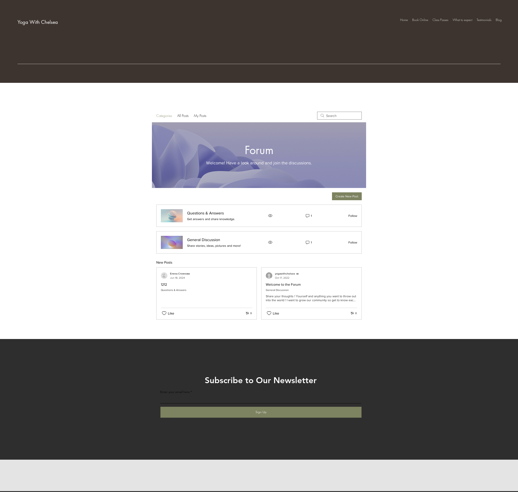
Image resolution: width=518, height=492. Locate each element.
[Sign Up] (261, 412)
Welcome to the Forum (283, 284)
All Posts (183, 115)
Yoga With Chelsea (37, 22)
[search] (339, 116)
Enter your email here (175, 391)
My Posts (200, 115)
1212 (164, 284)
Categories (164, 115)
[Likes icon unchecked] (164, 313)
